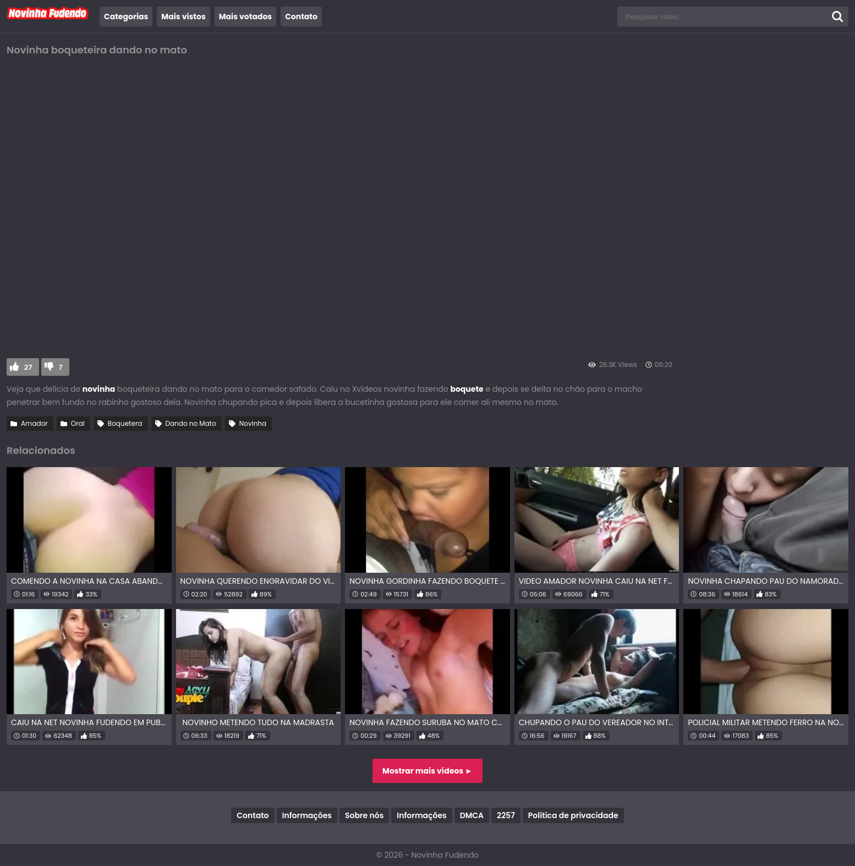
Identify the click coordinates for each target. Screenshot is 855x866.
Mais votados (245, 16)
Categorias (126, 16)
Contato (301, 16)
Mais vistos (183, 16)
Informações (307, 815)
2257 (506, 815)
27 (28, 367)
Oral (78, 423)
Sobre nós (364, 815)
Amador (34, 423)
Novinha (252, 423)
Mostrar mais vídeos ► (427, 770)
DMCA (472, 815)
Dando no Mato (191, 423)
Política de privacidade (573, 815)
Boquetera (125, 423)
